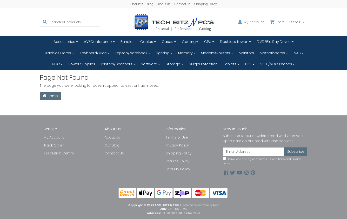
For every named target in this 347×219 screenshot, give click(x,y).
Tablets (229, 63)
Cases (167, 41)
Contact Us (182, 4)
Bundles (127, 41)
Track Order (54, 145)
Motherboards (272, 52)
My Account (54, 137)
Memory (185, 52)
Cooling (189, 41)
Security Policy (178, 169)
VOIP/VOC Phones (276, 63)
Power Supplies (81, 63)
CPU (207, 41)
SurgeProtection (203, 63)
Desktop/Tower (234, 41)
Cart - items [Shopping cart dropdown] (285, 22)
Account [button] (251, 22)
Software (149, 63)
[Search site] (45, 22)
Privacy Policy (177, 145)
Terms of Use (177, 137)
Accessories (64, 41)
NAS (297, 52)
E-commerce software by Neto (199, 205)
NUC (56, 63)
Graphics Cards (57, 52)
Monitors (246, 52)
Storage (173, 63)
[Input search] (75, 22)
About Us (164, 4)
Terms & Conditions (272, 159)
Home (50, 95)
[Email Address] (254, 151)
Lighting (162, 52)
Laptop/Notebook (131, 52)
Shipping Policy (205, 4)
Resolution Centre (59, 153)
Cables (146, 41)
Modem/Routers (215, 52)
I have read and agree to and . (262, 161)
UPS (248, 63)
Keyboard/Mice (93, 52)
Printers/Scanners (116, 63)
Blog (150, 4)
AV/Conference (98, 41)
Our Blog (112, 145)
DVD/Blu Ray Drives (274, 41)
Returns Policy (177, 161)
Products (136, 4)
